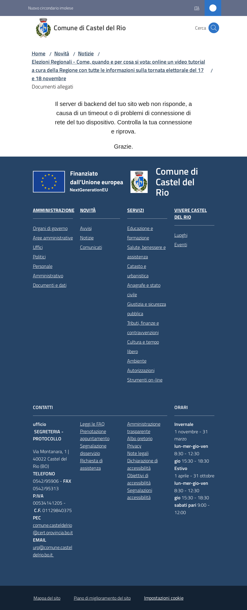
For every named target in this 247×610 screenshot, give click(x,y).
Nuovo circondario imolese (50, 8)
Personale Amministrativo (48, 271)
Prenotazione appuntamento (94, 435)
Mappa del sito (47, 598)
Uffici (38, 247)
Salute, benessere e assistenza (146, 252)
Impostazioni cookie (164, 597)
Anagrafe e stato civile (143, 289)
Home (38, 53)
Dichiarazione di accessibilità (142, 464)
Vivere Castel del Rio (190, 213)
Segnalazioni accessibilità (139, 494)
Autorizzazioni (140, 370)
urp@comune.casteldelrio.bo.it (52, 551)
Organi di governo (50, 228)
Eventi (180, 244)
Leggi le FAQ (92, 423)
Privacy (134, 445)
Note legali (138, 453)
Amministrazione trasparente (143, 427)
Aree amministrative (53, 237)
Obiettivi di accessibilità (139, 479)
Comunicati (91, 247)
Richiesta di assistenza (91, 464)
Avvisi (86, 228)
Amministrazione (53, 210)
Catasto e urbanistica (138, 271)
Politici (39, 256)
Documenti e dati (49, 285)
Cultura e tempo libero (143, 346)
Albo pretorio (139, 438)
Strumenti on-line (144, 379)
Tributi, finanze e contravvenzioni (143, 327)
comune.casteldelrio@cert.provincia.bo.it (53, 529)
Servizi (135, 210)
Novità (61, 53)
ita (196, 8)
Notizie (86, 53)
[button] (213, 27)
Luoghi (180, 235)
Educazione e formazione (140, 233)
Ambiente (136, 360)
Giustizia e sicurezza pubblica (146, 308)
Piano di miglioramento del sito (102, 598)
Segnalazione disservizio (93, 449)
